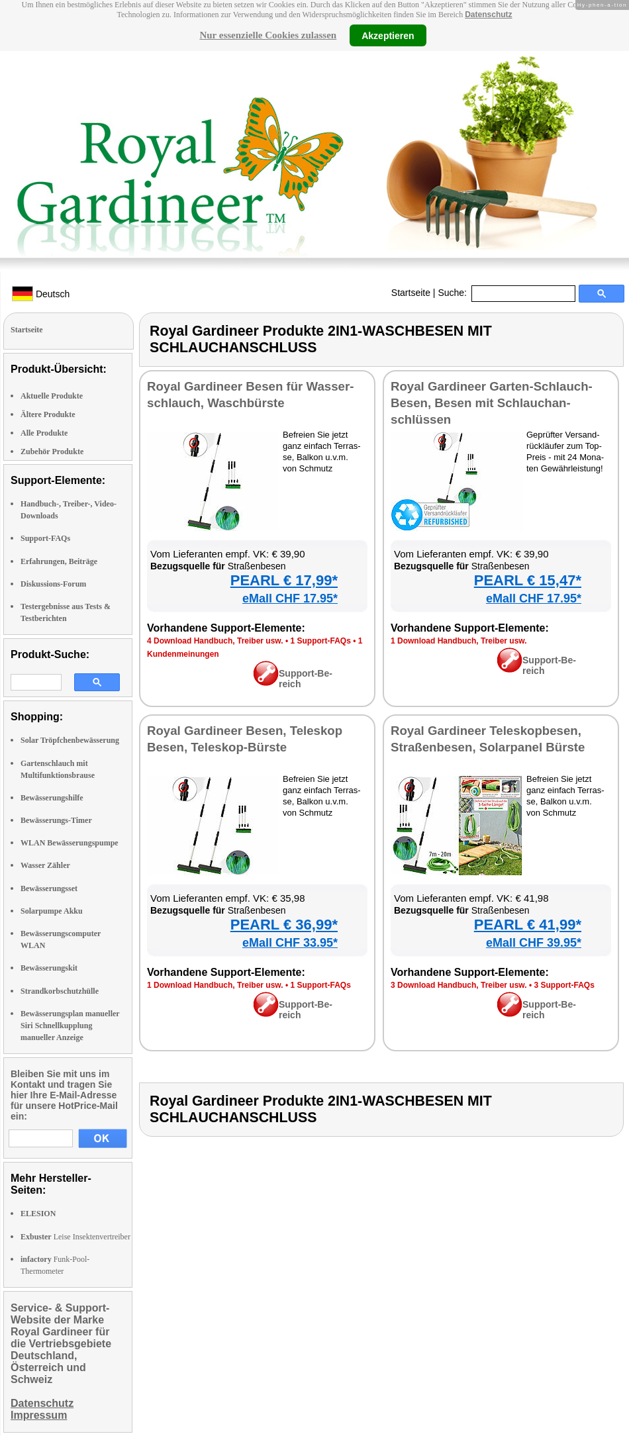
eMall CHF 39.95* (533, 942)
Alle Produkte (44, 433)
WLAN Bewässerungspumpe (70, 842)
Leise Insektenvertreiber (75, 1236)
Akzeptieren (388, 35)
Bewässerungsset (49, 888)
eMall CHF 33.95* (290, 942)
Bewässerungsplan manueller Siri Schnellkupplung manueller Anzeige (70, 1025)
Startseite (410, 292)
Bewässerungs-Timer (56, 820)
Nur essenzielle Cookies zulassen (267, 35)
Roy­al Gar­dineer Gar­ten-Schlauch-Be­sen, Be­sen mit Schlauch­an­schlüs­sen (492, 402)
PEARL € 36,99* (284, 924)
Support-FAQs (45, 538)
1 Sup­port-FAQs (320, 641)
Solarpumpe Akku (52, 911)
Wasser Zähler (45, 865)
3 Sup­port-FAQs (564, 985)
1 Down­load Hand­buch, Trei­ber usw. (459, 641)
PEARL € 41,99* (527, 924)
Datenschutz (488, 14)
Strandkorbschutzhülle (60, 991)
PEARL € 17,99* (284, 580)
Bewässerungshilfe (52, 797)
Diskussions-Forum (53, 584)
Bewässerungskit (49, 968)
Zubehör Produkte (52, 451)
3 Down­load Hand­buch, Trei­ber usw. (459, 985)
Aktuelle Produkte (52, 396)
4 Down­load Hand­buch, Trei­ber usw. (215, 641)
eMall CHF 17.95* (290, 598)
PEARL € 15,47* (527, 580)
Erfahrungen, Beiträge (59, 561)
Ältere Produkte (48, 414)
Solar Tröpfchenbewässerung (70, 740)
